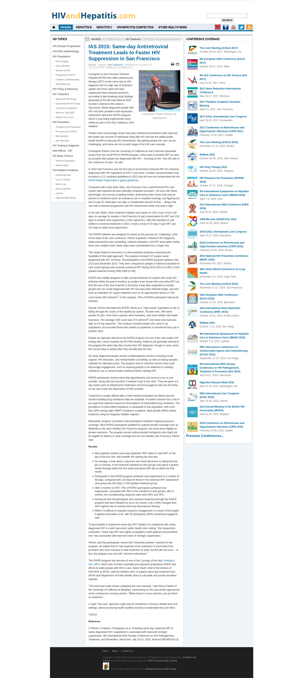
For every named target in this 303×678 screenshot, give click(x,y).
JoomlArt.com (189, 657)
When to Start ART (65, 112)
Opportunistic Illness (66, 198)
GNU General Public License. (163, 660)
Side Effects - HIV (62, 150)
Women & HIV (63, 70)
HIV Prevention (61, 122)
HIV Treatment (133, 39)
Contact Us (127, 651)
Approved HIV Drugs (66, 99)
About (115, 651)
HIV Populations (62, 56)
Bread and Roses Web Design (161, 669)
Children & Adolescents (67, 79)
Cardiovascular (63, 175)
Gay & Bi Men (63, 66)
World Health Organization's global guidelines (113, 180)
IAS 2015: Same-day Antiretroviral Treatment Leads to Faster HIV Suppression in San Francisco (128, 52)
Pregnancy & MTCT (66, 75)
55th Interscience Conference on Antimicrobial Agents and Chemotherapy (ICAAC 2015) (224, 351)
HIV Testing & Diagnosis (66, 145)
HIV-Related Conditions (66, 170)
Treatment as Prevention (68, 127)
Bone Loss (61, 184)
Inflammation (62, 165)
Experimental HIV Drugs (68, 103)
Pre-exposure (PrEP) (66, 131)
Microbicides (62, 136)
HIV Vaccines (62, 140)
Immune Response (65, 160)
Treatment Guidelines (67, 108)
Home (105, 651)
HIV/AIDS (96, 39)
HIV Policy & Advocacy (65, 89)
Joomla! (106, 660)
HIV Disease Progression (66, 46)
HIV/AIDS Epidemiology (66, 51)
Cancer (59, 193)
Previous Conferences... (205, 436)
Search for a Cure (65, 117)
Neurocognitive (63, 188)
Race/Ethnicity (63, 84)
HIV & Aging (62, 61)
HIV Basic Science (63, 155)
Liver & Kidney (63, 179)
